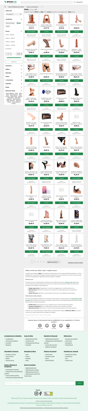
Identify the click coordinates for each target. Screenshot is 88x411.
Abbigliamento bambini (52, 339)
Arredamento (9, 339)
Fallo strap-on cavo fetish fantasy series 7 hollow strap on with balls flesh (31, 74)
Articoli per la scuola (51, 345)
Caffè (27, 360)
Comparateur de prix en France (16, 403)
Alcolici (28, 356)
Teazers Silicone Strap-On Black (31, 221)
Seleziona (13, 61)
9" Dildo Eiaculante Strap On (61, 99)
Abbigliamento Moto (31, 339)
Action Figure (9, 356)
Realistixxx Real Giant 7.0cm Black (76, 99)
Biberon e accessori (50, 347)
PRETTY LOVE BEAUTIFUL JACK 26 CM (76, 123)
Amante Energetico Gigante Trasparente (76, 245)
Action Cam (68, 341)
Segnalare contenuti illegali (75, 262)
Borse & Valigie (49, 360)
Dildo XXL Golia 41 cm (76, 25)
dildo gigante (16, 99)
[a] (18, 54)
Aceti (27, 354)
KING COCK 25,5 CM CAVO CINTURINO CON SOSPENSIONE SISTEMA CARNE (31, 245)
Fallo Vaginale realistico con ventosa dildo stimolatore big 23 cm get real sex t (61, 50)
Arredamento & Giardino (13, 336)
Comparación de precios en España (36, 403)
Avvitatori (8, 343)
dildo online (13, 96)
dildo (16, 93)
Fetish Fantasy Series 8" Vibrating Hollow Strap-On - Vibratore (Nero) (61, 74)
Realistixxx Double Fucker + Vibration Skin (31, 123)
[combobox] (48, 2)
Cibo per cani (69, 360)
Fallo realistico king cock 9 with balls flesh (61, 245)
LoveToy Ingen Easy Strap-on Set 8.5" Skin (77, 221)
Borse (47, 358)
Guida (60, 398)
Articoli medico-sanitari (12, 375)
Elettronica (68, 336)
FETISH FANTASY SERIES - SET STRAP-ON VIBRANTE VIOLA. (31, 99)
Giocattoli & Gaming (11, 351)
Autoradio (28, 345)
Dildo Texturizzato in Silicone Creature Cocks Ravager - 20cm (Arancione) (61, 221)
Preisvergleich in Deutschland (71, 403)
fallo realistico (14, 94)
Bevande (28, 358)
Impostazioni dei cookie (70, 398)
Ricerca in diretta (28, 398)
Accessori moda (49, 356)
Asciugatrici (68, 343)
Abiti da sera (48, 354)
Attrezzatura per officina (32, 343)
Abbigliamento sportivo (32, 372)
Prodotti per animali (71, 351)
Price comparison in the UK (44, 405)
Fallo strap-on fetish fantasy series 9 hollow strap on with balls (76, 74)
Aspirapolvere (69, 345)
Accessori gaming (11, 354)
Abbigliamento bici (31, 368)
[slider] (6, 57)
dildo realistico (11, 100)
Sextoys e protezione (32, 6)
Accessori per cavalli (71, 354)
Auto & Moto (28, 336)
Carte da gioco (10, 360)
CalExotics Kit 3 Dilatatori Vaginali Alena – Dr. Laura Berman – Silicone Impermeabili (46, 196)
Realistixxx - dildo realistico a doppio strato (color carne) (76, 50)
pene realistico (10, 93)
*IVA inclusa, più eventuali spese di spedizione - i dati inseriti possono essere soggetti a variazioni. (44, 407)
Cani (66, 358)
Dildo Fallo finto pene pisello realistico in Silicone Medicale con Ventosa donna (61, 172)
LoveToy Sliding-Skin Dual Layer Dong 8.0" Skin (61, 123)
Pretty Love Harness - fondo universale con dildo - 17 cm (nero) (61, 147)
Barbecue (8, 345)
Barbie (7, 358)
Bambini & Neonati (50, 336)
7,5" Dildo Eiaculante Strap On (46, 123)
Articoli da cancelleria (12, 341)
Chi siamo (55, 398)
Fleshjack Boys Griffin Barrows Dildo (31, 50)
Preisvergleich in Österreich (54, 403)
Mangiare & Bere (30, 351)
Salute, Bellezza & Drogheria (16, 6)
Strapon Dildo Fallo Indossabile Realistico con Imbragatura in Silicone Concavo (46, 25)
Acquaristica (68, 356)
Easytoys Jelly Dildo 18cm (61, 196)
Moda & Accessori (50, 351)
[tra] (8, 54)
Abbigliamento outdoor (32, 370)
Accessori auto (30, 341)
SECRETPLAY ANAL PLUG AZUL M (46, 99)
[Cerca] (21, 2)
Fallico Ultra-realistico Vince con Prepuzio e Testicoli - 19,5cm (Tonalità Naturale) (76, 147)
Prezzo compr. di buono (31, 161)
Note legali (14, 398)
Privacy (20, 398)
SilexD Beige (46, 147)
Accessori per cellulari (71, 339)
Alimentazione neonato (12, 369)
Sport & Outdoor (30, 365)
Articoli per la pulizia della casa (14, 377)
